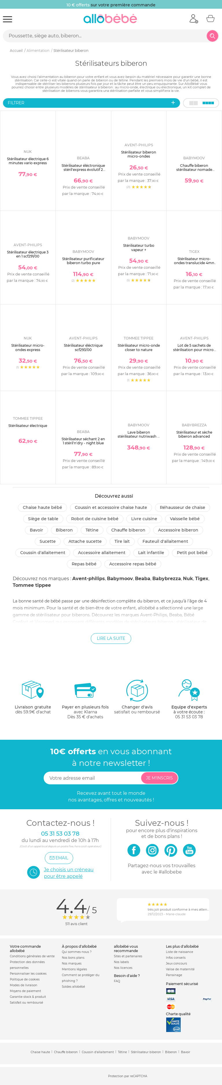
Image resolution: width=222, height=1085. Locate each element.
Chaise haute (40, 1052)
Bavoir (36, 530)
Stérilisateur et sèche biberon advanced (194, 434)
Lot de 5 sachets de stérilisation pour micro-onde (194, 349)
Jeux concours (176, 963)
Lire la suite (111, 638)
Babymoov (120, 578)
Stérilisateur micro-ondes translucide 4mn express (194, 263)
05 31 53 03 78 (189, 716)
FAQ (117, 981)
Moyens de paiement (25, 991)
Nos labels (121, 962)
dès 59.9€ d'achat (33, 699)
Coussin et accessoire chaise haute (111, 507)
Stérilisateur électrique (27, 425)
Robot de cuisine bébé (95, 518)
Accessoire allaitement (101, 552)
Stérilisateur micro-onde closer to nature (139, 347)
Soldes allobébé (73, 987)
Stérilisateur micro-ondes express (28, 347)
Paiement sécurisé (182, 984)
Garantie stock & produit (28, 997)
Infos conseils (176, 958)
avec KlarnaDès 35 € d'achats (85, 699)
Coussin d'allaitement (42, 552)
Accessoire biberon (178, 530)
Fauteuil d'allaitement (165, 541)
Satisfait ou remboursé (26, 1002)
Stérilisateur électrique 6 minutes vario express (28, 161)
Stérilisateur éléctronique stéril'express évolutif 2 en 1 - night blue (83, 169)
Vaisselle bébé (185, 518)
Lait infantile (151, 552)
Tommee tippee (32, 585)
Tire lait (122, 541)
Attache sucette (85, 541)
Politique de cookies (25, 979)
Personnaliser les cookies (28, 974)
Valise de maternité (180, 969)
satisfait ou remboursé (137, 697)
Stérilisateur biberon (146, 1052)
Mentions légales (74, 969)
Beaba (142, 578)
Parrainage (174, 975)
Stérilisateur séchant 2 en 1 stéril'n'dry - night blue (83, 441)
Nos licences (123, 968)
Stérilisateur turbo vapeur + (138, 247)
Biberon (64, 530)
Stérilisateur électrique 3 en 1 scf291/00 (28, 254)
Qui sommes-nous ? (77, 952)
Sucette (48, 541)
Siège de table (43, 518)
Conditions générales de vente (32, 956)
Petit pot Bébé (192, 552)
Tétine (92, 530)
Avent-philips (88, 578)
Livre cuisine (144, 518)
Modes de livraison (23, 985)
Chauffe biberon (128, 530)
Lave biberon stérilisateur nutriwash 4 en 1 (139, 436)
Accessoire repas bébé (132, 564)
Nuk (188, 578)
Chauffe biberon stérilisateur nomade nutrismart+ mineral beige (194, 171)
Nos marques (72, 963)
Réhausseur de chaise (182, 507)
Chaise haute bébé (42, 507)
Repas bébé (84, 564)
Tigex (201, 578)
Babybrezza (166, 578)
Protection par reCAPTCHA (127, 1076)
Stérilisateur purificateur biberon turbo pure (83, 261)
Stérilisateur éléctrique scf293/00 (83, 347)
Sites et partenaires (128, 956)
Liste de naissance (179, 952)
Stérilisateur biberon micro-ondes (138, 154)
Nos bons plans (73, 958)
